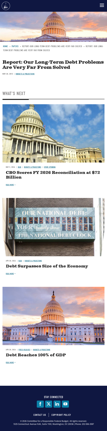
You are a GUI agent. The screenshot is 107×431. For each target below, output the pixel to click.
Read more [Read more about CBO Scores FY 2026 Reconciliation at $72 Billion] (10, 185)
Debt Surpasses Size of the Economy (47, 266)
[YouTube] (65, 404)
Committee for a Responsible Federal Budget (6, 6)
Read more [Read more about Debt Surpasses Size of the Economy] (10, 274)
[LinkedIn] (57, 404)
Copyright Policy (61, 414)
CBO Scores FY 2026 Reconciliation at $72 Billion (53, 175)
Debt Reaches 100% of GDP (36, 355)
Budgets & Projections (32, 167)
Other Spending (50, 167)
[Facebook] (40, 404)
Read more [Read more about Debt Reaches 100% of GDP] (10, 363)
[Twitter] (48, 404)
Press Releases (24, 350)
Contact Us (39, 414)
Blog (19, 167)
